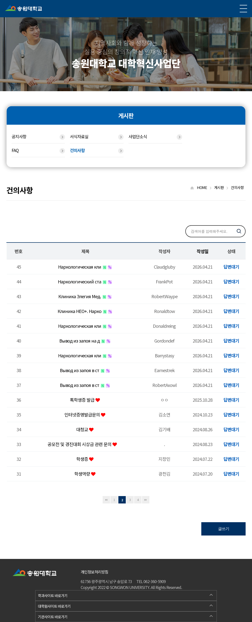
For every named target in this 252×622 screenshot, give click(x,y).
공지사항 (38, 136)
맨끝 (145, 499)
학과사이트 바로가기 (125, 595)
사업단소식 (155, 136)
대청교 (82, 429)
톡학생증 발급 (82, 400)
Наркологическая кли (80, 266)
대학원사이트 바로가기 (125, 605)
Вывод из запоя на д (80, 340)
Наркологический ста (80, 281)
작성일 (202, 251)
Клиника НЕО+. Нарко (80, 311)
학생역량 (82, 473)
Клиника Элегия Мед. (80, 296)
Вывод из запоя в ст (80, 370)
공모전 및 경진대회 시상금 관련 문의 (79, 444)
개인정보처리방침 (94, 572)
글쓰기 (223, 529)
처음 (106, 499)
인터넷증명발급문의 (82, 414)
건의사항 (97, 150)
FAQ (38, 150)
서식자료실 (97, 136)
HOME (200, 187)
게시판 (221, 187)
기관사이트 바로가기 (125, 616)
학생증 (82, 459)
